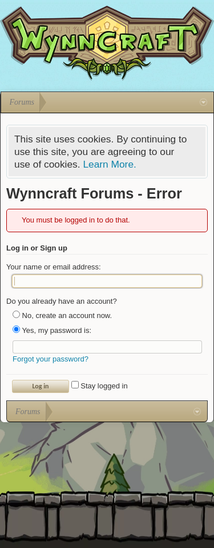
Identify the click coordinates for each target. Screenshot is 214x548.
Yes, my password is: (52, 330)
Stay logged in (99, 386)
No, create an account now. (62, 315)
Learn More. (109, 164)
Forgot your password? (50, 359)
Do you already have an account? (61, 301)
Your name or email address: (53, 267)
